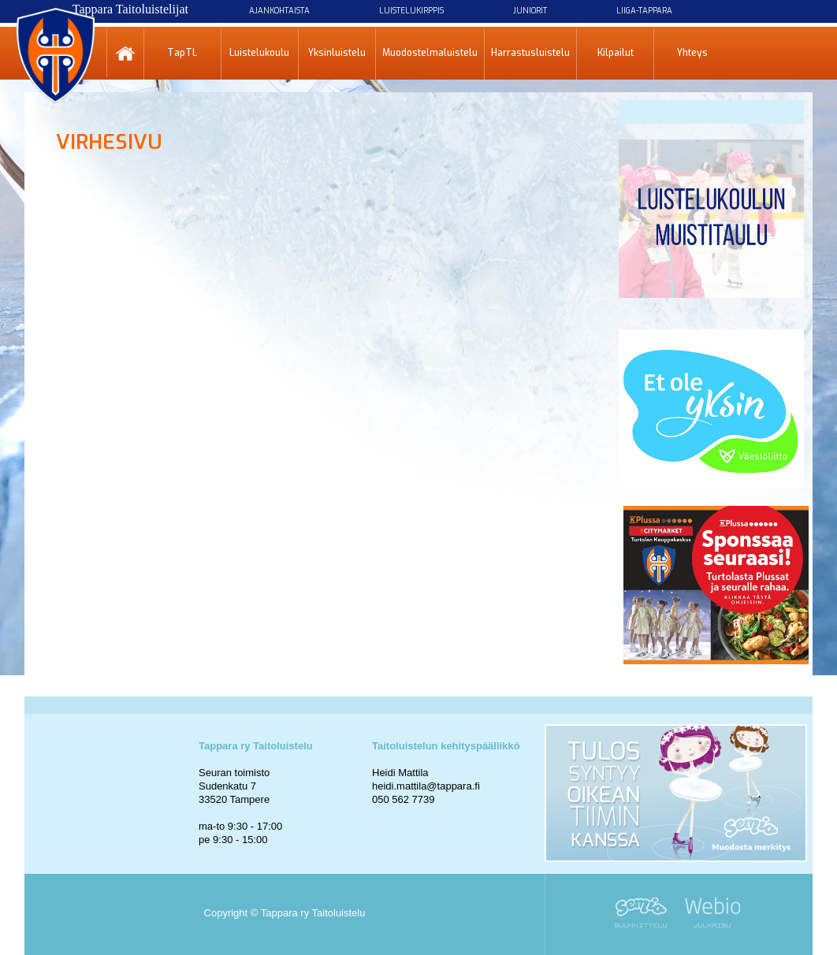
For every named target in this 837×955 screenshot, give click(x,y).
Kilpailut (615, 52)
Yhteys (692, 52)
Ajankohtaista (279, 11)
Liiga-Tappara (644, 11)
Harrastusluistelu (530, 52)
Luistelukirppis (411, 11)
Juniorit (530, 11)
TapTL (182, 52)
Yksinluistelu (337, 52)
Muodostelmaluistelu (430, 52)
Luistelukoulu (259, 52)
